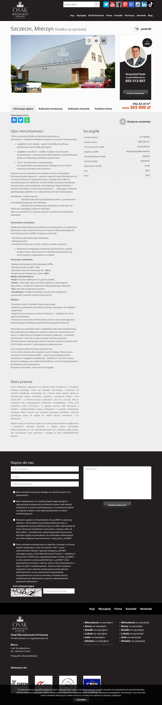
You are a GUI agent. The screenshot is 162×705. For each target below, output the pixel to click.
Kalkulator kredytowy (51, 108)
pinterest (125, 4)
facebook (119, 4)
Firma (109, 15)
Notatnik (141, 15)
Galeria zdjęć (103, 41)
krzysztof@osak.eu (135, 77)
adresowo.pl (107, 644)
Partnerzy (130, 15)
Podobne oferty (103, 108)
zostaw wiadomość (135, 93)
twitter (106, 4)
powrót (146, 29)
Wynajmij (81, 15)
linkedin (144, 4)
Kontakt (118, 15)
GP (131, 4)
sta (138, 4)
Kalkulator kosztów (79, 108)
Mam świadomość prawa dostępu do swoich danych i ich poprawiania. (42, 493)
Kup (72, 15)
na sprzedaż (135, 622)
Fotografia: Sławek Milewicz (24, 656)
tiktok (150, 4)
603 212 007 (135, 81)
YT (112, 4)
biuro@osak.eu (23, 648)
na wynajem (99, 622)
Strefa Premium (96, 15)
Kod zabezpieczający (23, 586)
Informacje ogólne (23, 108)
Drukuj (96, 41)
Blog (150, 15)
